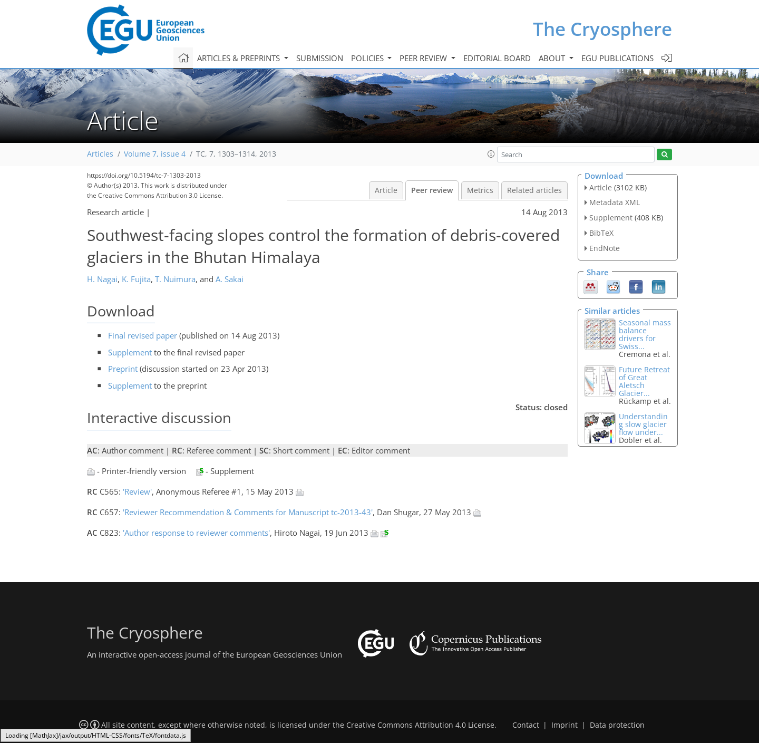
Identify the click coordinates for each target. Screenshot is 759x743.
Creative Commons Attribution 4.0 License (420, 725)
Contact (525, 725)
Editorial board (497, 58)
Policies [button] (368, 58)
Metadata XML (614, 202)
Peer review (432, 190)
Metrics (480, 190)
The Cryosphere (602, 28)
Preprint (123, 368)
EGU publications (617, 58)
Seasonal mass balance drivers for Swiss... (645, 334)
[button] (491, 154)
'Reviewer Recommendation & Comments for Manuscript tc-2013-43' (248, 512)
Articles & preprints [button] (239, 58)
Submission (319, 58)
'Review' (137, 491)
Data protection (617, 725)
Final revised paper (142, 335)
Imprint (564, 725)
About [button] (553, 58)
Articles (100, 154)
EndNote (604, 248)
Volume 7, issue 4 (155, 154)
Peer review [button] (424, 58)
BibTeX (601, 233)
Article (386, 190)
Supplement (130, 352)
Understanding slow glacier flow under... (643, 424)
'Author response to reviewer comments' (196, 532)
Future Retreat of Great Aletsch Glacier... (644, 381)
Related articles (534, 190)
